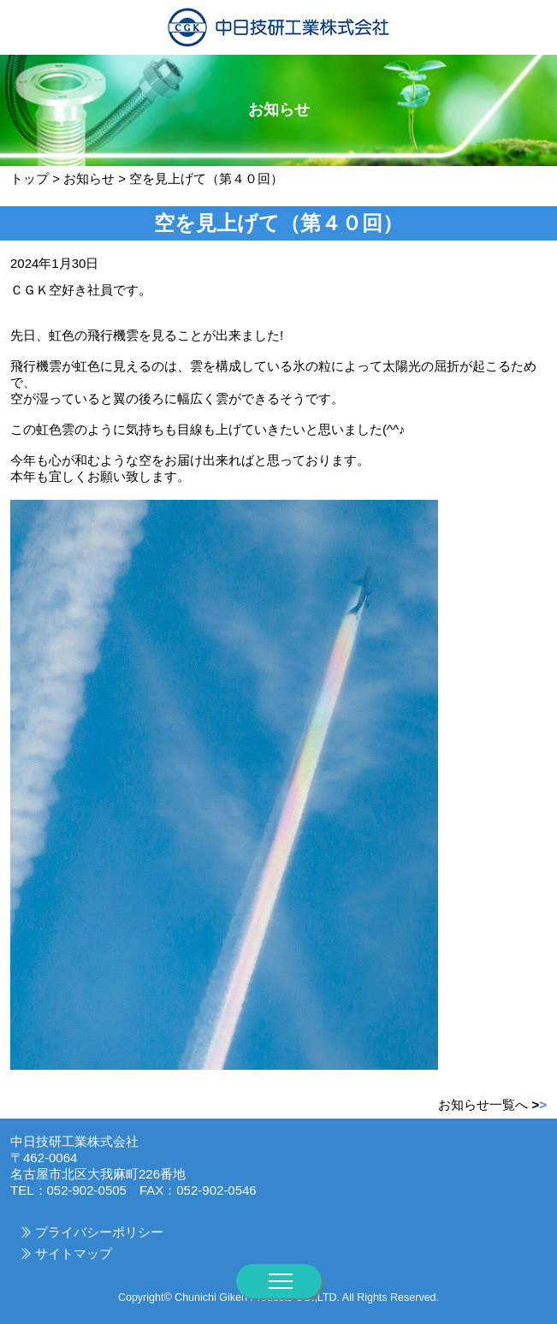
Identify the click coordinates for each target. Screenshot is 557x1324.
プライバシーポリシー (99, 1232)
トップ (29, 178)
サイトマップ (73, 1253)
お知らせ (89, 178)
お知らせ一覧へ (492, 1104)
